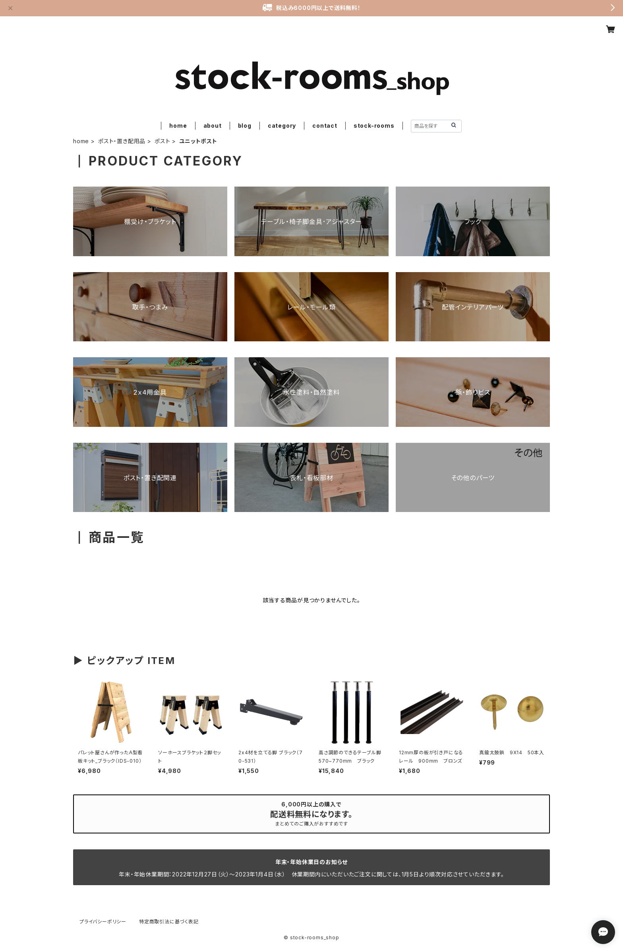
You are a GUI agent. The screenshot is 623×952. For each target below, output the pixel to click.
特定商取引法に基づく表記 (169, 922)
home (178, 125)
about (212, 125)
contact (324, 125)
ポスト (162, 141)
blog (245, 125)
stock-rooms (374, 125)
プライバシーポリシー (102, 922)
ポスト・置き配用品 (121, 141)
